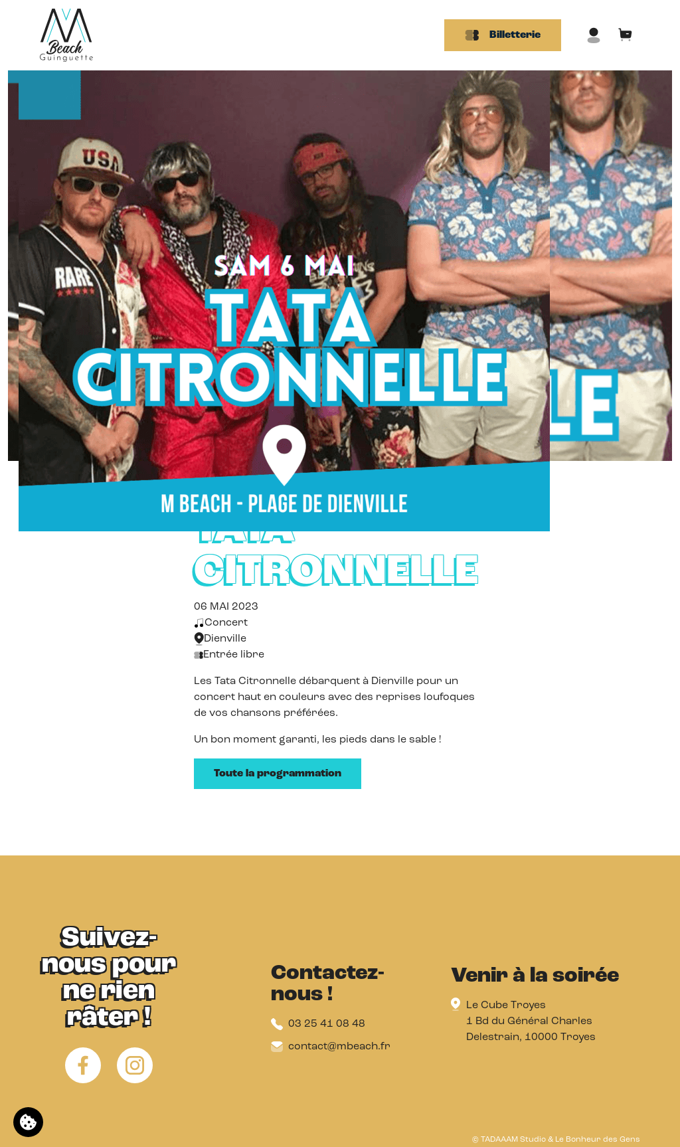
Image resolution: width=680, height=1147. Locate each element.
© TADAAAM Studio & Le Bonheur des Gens (556, 1140)
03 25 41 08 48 (318, 1024)
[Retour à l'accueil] (66, 35)
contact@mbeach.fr (330, 1046)
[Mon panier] (625, 35)
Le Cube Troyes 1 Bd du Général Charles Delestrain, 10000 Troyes (531, 1021)
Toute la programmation (277, 773)
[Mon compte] (593, 35)
